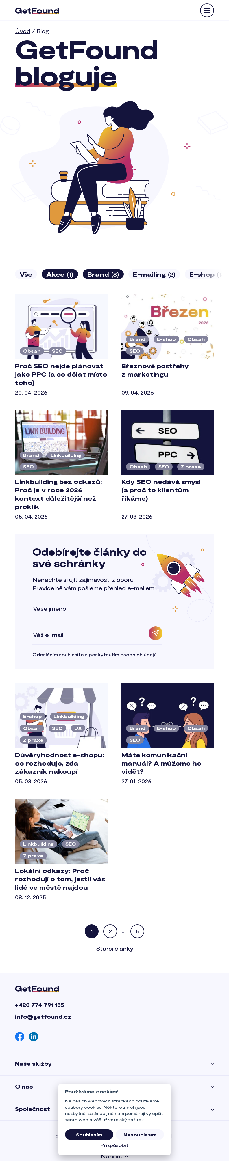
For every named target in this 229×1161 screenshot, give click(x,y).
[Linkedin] (33, 1036)
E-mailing (154, 274)
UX (78, 728)
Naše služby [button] (114, 1064)
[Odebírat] (155, 633)
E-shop (166, 339)
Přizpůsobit (114, 1145)
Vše (26, 274)
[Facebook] (19, 1036)
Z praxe (191, 466)
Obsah (31, 351)
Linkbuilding (66, 455)
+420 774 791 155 (39, 1004)
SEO (57, 351)
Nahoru (114, 1156)
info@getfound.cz (43, 1016)
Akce (59, 274)
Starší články (114, 948)
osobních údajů (138, 654)
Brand (103, 274)
